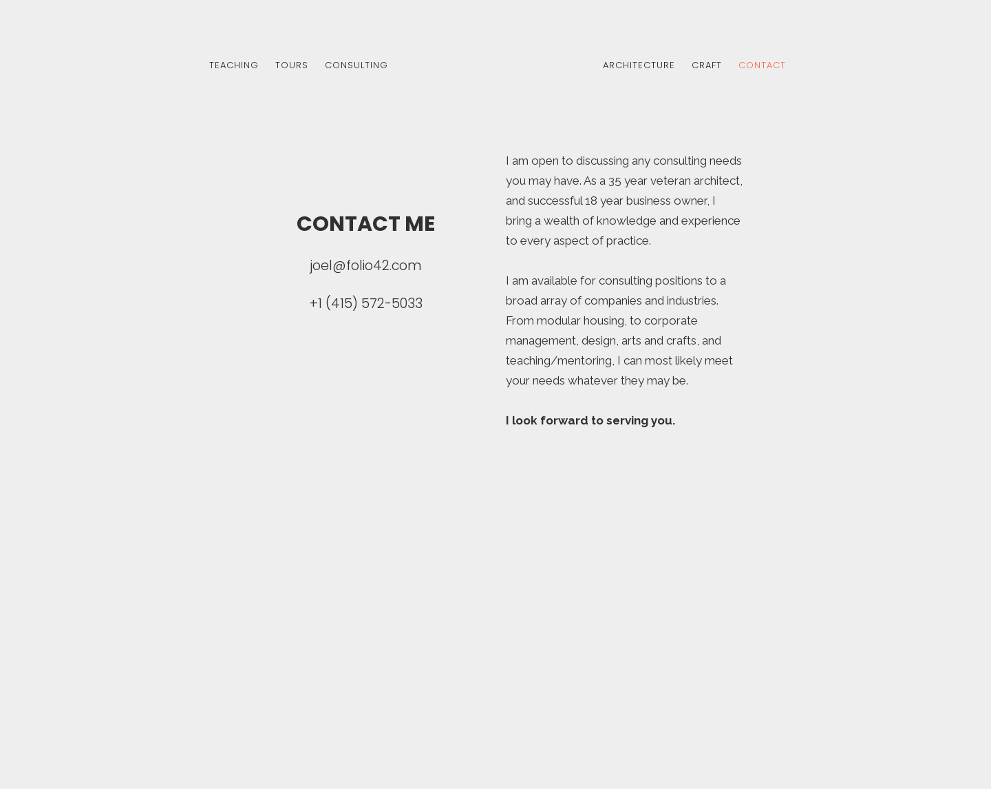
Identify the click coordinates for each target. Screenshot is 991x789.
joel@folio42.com (366, 265)
